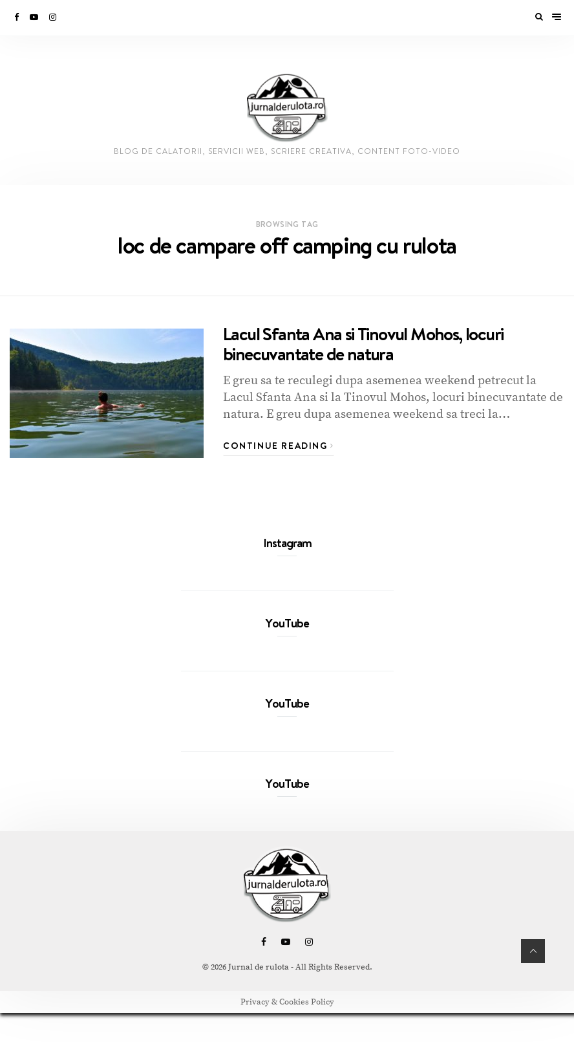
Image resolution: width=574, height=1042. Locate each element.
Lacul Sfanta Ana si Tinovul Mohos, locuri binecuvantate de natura (363, 343)
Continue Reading (278, 445)
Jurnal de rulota (258, 967)
